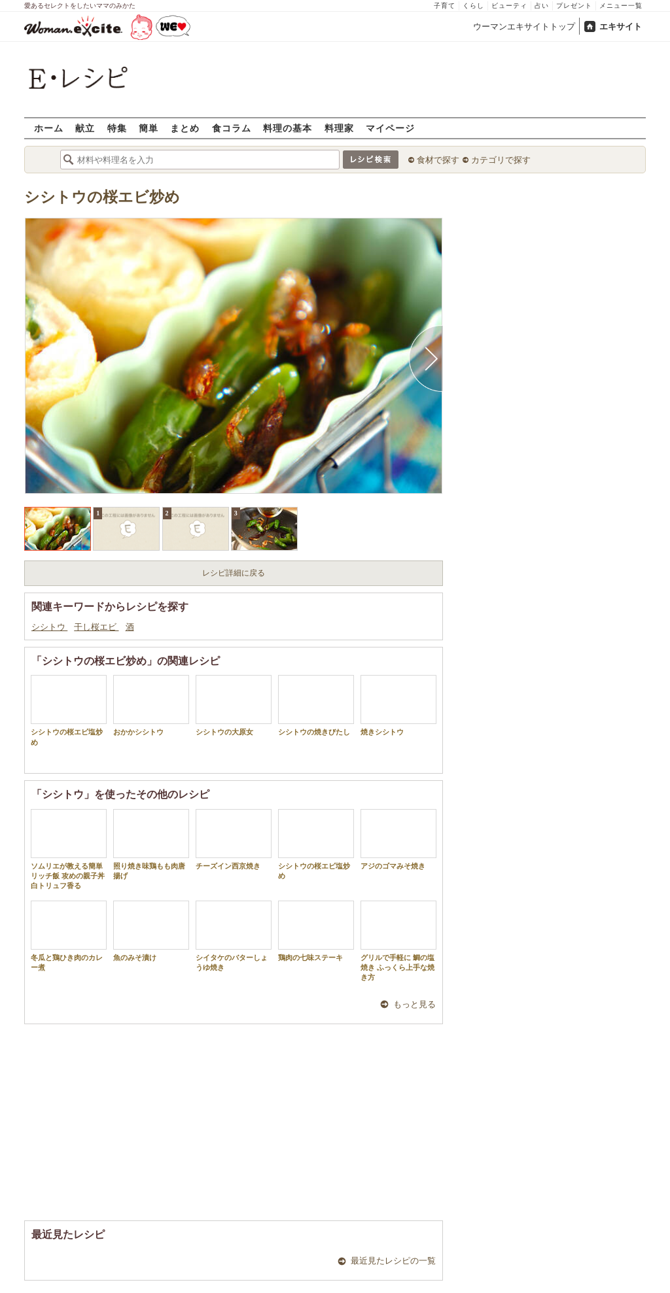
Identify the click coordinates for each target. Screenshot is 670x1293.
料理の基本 (287, 128)
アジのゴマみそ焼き (398, 839)
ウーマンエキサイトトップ (524, 26)
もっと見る (414, 1004)
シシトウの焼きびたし (316, 705)
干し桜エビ (96, 627)
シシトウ (49, 627)
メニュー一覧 (621, 5)
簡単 (148, 128)
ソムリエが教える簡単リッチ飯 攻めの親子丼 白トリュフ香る (71, 849)
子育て (444, 5)
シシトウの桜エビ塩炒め (69, 710)
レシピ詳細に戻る (233, 573)
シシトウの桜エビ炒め (102, 197)
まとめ (185, 128)
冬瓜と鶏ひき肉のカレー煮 (69, 936)
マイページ (390, 128)
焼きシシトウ (398, 705)
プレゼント (574, 5)
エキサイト (620, 26)
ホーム (48, 128)
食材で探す (438, 160)
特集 (117, 128)
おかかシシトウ (151, 705)
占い (542, 5)
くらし (473, 5)
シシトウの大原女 (234, 705)
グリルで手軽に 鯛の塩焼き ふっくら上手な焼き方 (398, 941)
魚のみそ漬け (151, 931)
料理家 (339, 128)
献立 (85, 128)
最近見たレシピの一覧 (393, 1261)
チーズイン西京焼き (234, 839)
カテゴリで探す (501, 160)
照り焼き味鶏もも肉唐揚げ (151, 844)
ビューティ (509, 5)
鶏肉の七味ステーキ (316, 931)
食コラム (231, 128)
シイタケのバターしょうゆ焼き (234, 936)
